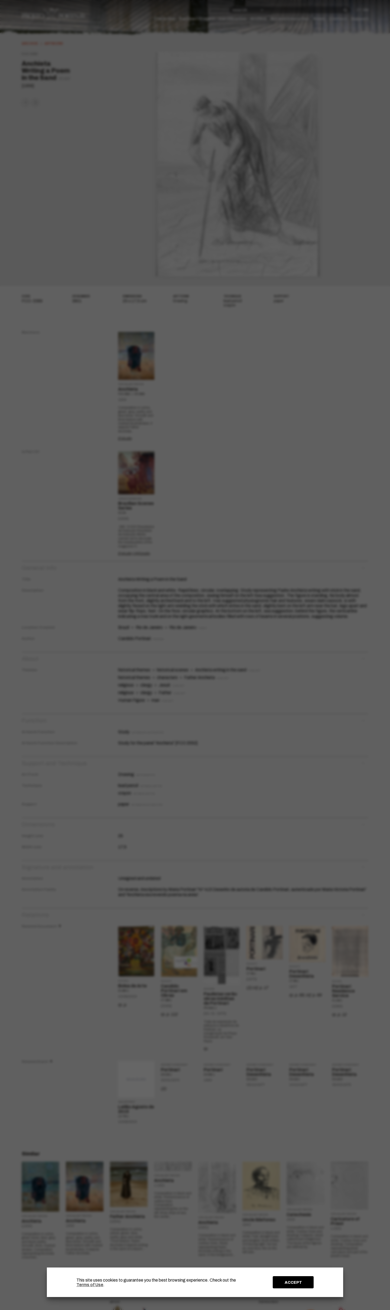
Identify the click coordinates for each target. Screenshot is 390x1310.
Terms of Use (89, 1284)
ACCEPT (293, 1282)
